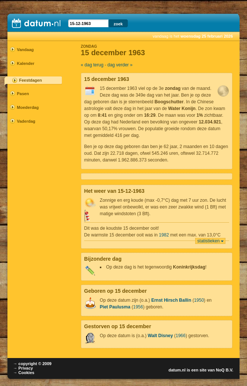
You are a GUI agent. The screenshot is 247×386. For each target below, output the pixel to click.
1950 (199, 300)
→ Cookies (23, 372)
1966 (181, 335)
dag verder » (119, 65)
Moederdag (28, 107)
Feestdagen (30, 80)
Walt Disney (160, 335)
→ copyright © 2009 (32, 363)
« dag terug (92, 65)
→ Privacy (23, 368)
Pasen (23, 93)
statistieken (208, 241)
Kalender (25, 63)
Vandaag (25, 49)
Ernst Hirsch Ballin (171, 300)
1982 (164, 235)
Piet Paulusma (115, 307)
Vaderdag (26, 121)
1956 (138, 307)
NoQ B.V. (224, 370)
